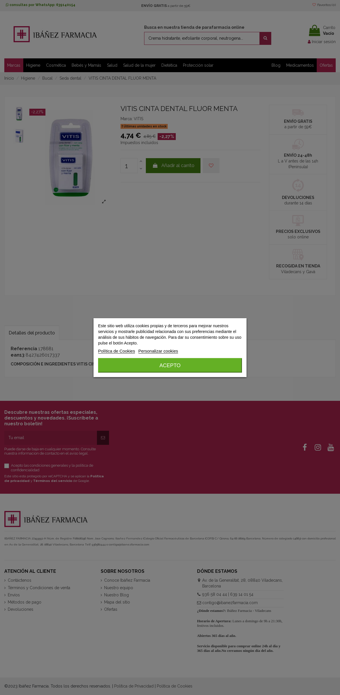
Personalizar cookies (158, 350)
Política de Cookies (116, 350)
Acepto (170, 365)
